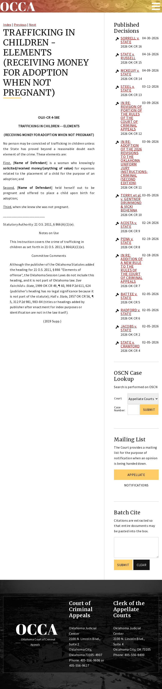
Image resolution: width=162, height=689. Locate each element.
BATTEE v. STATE (129, 296)
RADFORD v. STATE (130, 312)
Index (7, 25)
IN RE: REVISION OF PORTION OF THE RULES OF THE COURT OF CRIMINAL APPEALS (131, 115)
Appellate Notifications (136, 476)
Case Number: (119, 409)
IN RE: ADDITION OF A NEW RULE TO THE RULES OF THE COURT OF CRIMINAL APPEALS (132, 268)
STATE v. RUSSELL (128, 56)
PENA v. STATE (127, 240)
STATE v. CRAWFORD (130, 344)
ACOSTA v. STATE (129, 224)
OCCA (36, 629)
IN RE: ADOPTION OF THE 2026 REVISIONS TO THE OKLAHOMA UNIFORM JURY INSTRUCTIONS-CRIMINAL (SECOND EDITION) (134, 162)
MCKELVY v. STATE (130, 72)
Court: (118, 398)
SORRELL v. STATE (130, 40)
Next (32, 25)
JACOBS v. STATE (129, 328)
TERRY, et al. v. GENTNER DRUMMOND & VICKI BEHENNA (131, 203)
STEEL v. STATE (128, 88)
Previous (20, 25)
